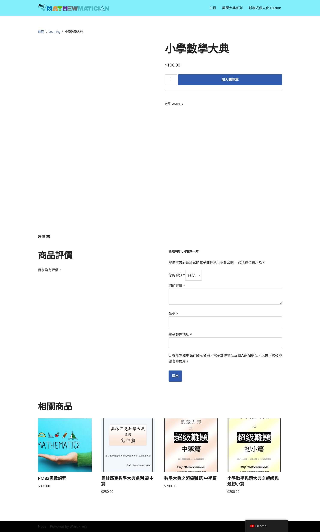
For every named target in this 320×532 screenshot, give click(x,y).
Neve (42, 526)
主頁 (212, 8)
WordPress (78, 526)
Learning (54, 32)
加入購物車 (230, 79)
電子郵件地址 (180, 334)
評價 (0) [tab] (44, 236)
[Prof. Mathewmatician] (73, 8)
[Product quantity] (171, 79)
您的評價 (177, 285)
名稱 (173, 313)
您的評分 (177, 275)
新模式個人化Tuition (265, 8)
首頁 (41, 32)
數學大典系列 (232, 8)
